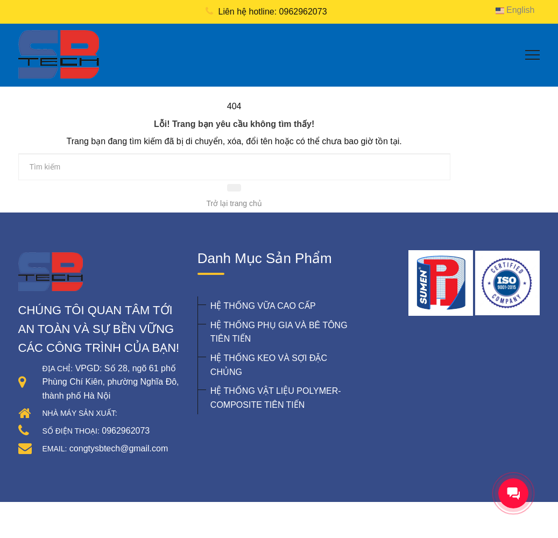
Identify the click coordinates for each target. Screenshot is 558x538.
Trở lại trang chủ (234, 203)
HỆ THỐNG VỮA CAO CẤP (263, 305)
